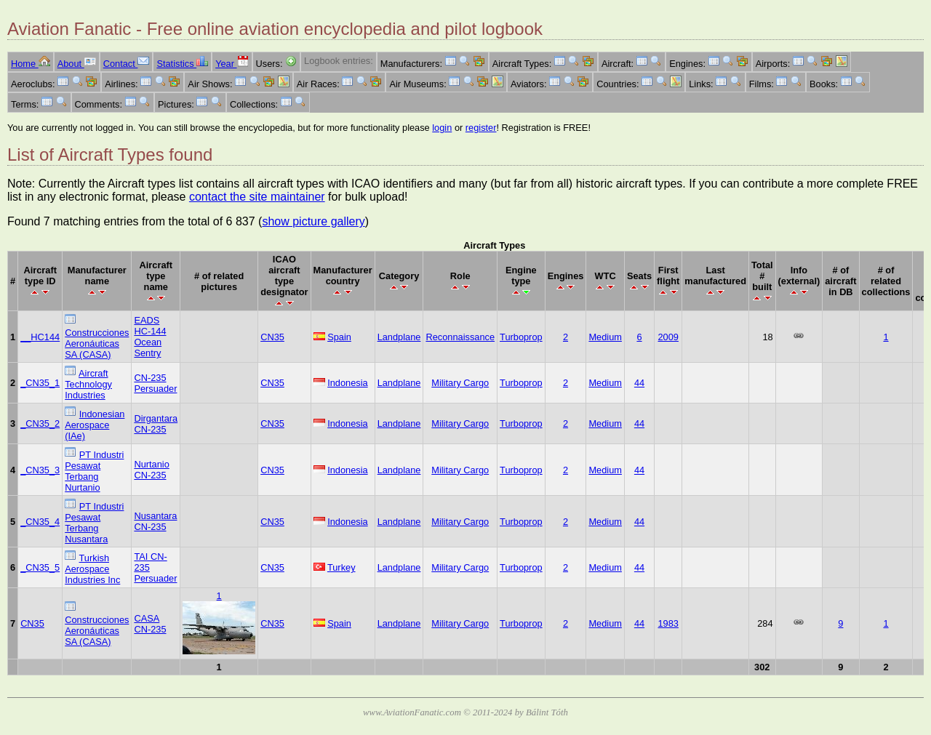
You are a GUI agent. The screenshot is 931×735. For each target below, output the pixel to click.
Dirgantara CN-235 (155, 424)
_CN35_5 (40, 567)
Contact (126, 63)
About (76, 63)
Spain (339, 337)
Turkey (341, 567)
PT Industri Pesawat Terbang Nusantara (94, 523)
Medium (605, 337)
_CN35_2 (40, 423)
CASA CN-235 (150, 624)
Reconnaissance (460, 337)
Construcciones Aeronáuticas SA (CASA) (97, 343)
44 (639, 382)
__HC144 (40, 337)
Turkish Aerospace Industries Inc (92, 569)
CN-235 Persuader (155, 383)
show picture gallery (313, 221)
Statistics (182, 63)
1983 (668, 623)
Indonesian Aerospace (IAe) (94, 425)
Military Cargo (460, 382)
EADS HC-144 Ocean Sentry (150, 336)
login (442, 127)
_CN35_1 (40, 382)
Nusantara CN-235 (155, 521)
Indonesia (347, 382)
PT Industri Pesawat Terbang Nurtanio (94, 471)
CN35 (272, 337)
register (481, 127)
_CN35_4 (40, 521)
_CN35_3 (40, 470)
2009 (668, 337)
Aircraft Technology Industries (88, 384)
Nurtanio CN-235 (151, 470)
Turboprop (521, 337)
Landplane (399, 337)
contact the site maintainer (257, 196)
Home (30, 63)
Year (231, 63)
